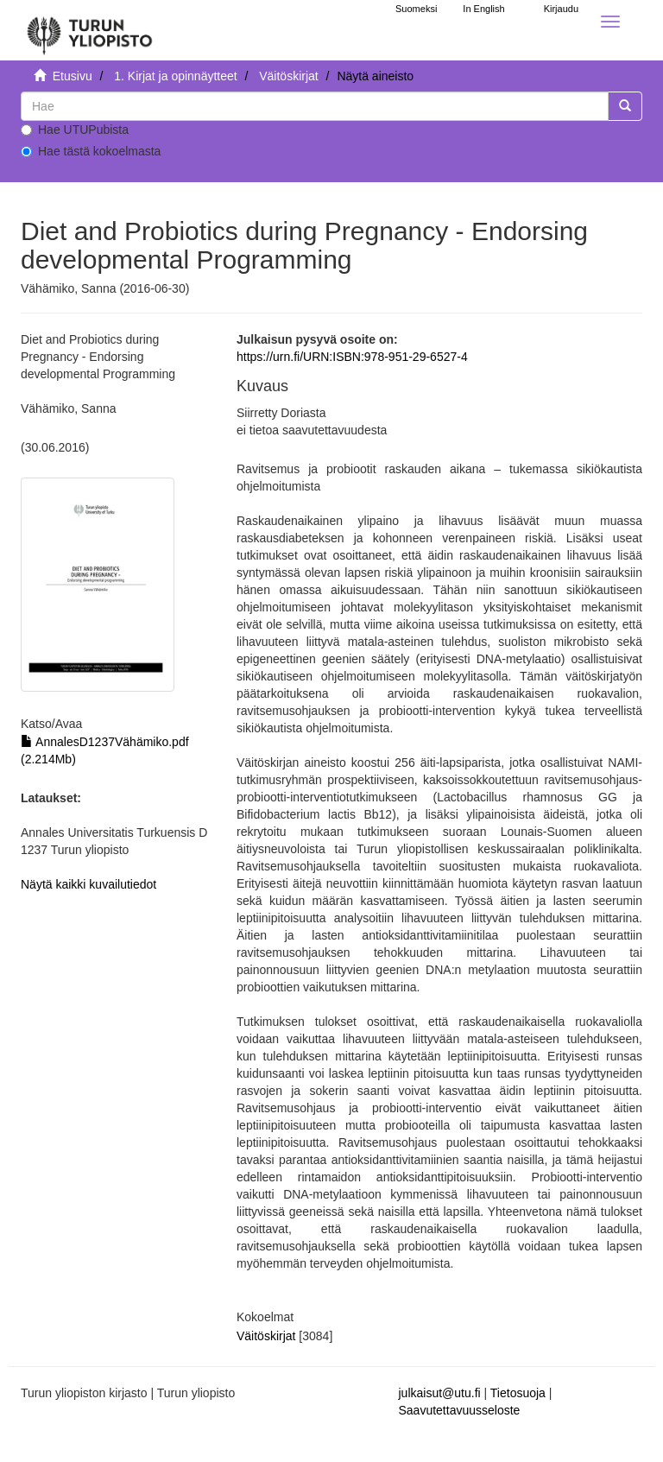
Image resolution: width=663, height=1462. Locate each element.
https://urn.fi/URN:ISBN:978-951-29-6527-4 (352, 357)
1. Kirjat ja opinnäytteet (175, 76)
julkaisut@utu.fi (440, 1393)
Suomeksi (416, 8)
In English (483, 8)
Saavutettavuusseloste (460, 1410)
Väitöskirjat (288, 76)
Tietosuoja (518, 1393)
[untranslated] (315, 106)
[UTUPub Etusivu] (90, 30)
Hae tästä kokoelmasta (91, 151)
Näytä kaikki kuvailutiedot (88, 884)
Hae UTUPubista (75, 129)
